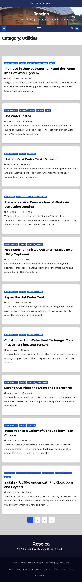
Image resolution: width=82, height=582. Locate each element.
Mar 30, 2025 (13, 121)
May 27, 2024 (13, 492)
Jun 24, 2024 (13, 393)
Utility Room (42, 63)
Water (51, 63)
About (18, 570)
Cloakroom (35, 473)
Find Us (47, 570)
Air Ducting (9, 197)
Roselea (41, 13)
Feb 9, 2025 (12, 164)
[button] (72, 28)
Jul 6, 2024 (12, 350)
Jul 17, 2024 (13, 259)
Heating (23, 110)
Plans (64, 570)
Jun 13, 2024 (13, 441)
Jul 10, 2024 (13, 303)
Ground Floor (48, 473)
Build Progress (11, 63)
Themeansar (64, 563)
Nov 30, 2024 (13, 212)
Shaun (26, 78)
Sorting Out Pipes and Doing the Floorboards (38, 388)
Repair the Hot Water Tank (24, 297)
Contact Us (28, 570)
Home (11, 570)
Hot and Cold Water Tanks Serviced (31, 159)
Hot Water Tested (17, 116)
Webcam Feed (41, 575)
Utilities (31, 63)
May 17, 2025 (13, 78)
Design (38, 570)
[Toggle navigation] (38, 28)
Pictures (56, 570)
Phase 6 (23, 63)
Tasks (71, 570)
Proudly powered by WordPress (26, 563)
